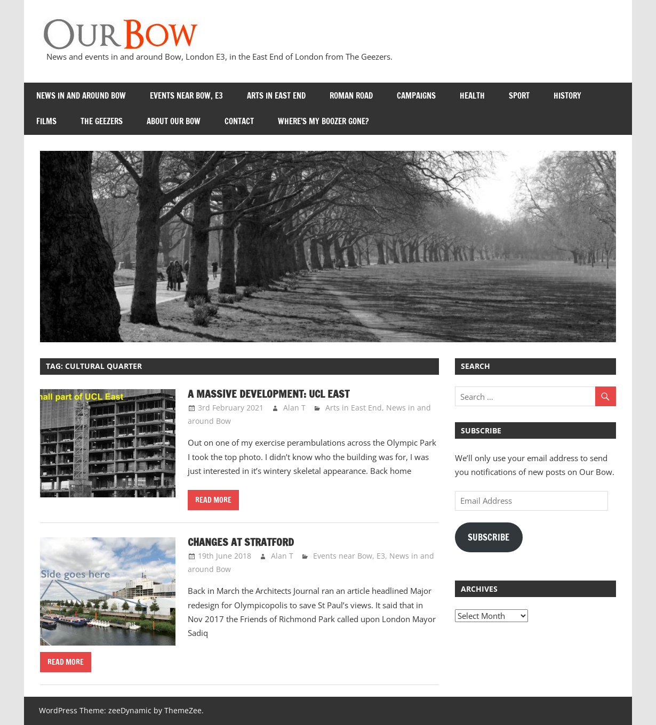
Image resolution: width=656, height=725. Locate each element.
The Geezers (102, 121)
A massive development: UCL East (269, 393)
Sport (519, 95)
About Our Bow (174, 121)
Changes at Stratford (241, 542)
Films (46, 121)
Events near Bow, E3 (186, 95)
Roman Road (351, 95)
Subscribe (488, 537)
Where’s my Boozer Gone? (323, 121)
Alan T (294, 407)
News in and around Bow (81, 95)
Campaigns (416, 95)
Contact (239, 121)
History (567, 95)
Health (472, 95)
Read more (213, 500)
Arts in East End (276, 95)
